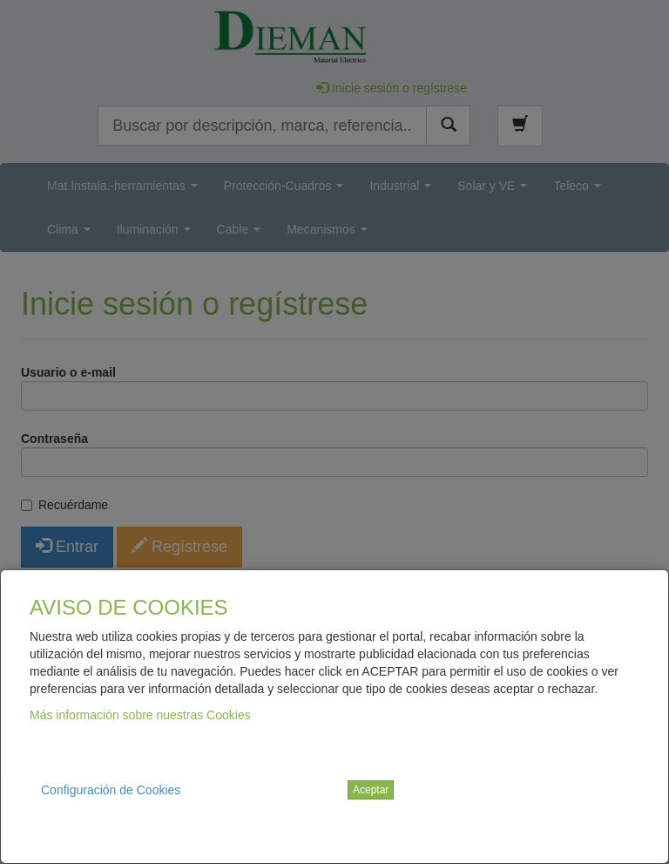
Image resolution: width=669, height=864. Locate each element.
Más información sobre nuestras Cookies (140, 715)
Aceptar (371, 790)
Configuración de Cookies (110, 790)
